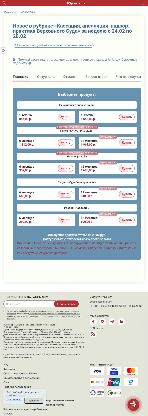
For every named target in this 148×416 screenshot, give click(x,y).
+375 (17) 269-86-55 (101, 297)
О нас (6, 382)
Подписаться (66, 304)
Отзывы (8, 413)
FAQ (5, 364)
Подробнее (14, 399)
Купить (65, 117)
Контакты (9, 369)
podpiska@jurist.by (101, 301)
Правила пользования (17, 386)
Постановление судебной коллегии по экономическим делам (54, 45)
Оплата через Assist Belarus (20, 373)
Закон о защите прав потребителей (25, 409)
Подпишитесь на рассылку (25, 297)
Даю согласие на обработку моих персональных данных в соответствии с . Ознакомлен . (44, 315)
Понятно (34, 400)
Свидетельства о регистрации (21, 378)
